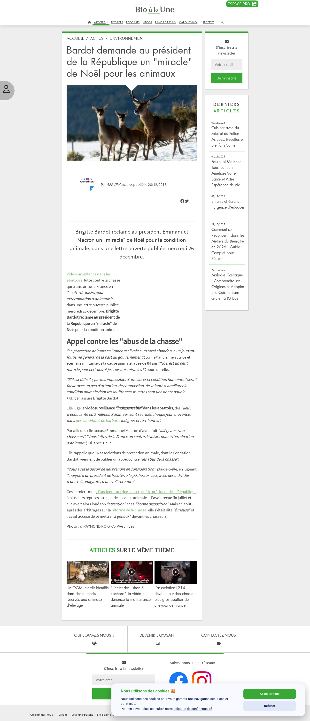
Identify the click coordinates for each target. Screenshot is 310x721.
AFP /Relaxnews (119, 184)
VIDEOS (147, 22)
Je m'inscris (226, 78)
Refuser (269, 706)
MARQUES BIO (188, 22)
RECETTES (208, 22)
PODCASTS (133, 22)
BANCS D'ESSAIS (165, 22)
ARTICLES (100, 22)
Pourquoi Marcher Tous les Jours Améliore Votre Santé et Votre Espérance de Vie (226, 173)
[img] (182, 201)
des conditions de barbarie (98, 420)
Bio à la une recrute (108, 714)
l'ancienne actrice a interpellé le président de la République (146, 491)
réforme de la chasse (129, 510)
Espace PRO (242, 4)
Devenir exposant (82, 714)
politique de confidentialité (192, 709)
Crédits (63, 714)
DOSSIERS (117, 22)
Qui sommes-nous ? (42, 714)
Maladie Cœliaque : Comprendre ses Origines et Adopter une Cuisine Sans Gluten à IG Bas (227, 286)
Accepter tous (269, 694)
